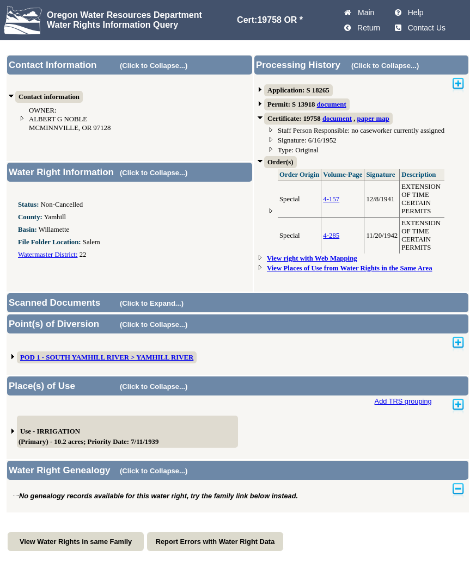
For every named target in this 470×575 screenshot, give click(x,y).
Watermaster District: (47, 254)
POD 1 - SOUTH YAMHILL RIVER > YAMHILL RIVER (106, 357)
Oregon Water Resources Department (124, 15)
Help (414, 12)
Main (363, 12)
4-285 (331, 235)
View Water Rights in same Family (76, 541)
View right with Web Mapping (312, 258)
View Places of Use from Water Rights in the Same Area (349, 268)
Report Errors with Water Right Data (215, 541)
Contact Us (424, 27)
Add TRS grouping (403, 401)
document (331, 104)
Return (366, 27)
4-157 (331, 199)
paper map (373, 118)
